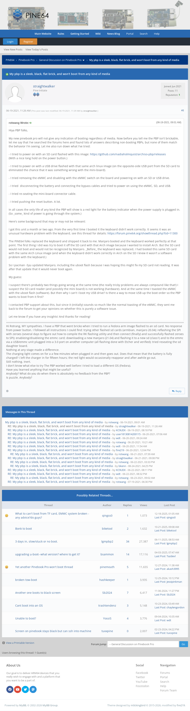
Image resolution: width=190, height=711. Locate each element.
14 (127, 554)
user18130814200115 (128, 434)
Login (10, 41)
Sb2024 (107, 593)
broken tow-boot (26, 580)
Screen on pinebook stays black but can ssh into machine (53, 631)
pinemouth (107, 567)
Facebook (142, 673)
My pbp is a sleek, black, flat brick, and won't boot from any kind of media (54, 422)
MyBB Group (50, 705)
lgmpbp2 (107, 541)
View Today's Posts (37, 49)
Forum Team (168, 690)
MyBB (22, 705)
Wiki (98, 33)
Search (144, 33)
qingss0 (107, 515)
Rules (61, 33)
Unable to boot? (25, 618)
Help (157, 33)
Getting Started (79, 33)
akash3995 (173, 569)
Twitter (140, 677)
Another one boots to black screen (38, 593)
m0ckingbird (138, 705)
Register (28, 41)
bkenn (122, 466)
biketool (107, 528)
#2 (182, 110)
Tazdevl (171, 556)
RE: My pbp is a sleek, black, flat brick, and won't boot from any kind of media (59, 430)
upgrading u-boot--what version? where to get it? (47, 554)
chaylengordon (175, 607)
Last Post (160, 517)
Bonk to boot (23, 528)
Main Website (43, 33)
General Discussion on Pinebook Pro (60, 60)
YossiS (107, 618)
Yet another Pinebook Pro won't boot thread (44, 567)
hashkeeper (107, 580)
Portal (129, 33)
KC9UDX (121, 430)
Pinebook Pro (27, 60)
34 (127, 541)
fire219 (120, 450)
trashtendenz (107, 605)
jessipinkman (174, 581)
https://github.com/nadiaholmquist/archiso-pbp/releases (128, 154)
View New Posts (13, 49)
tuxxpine (107, 631)
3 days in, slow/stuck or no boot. (36, 541)
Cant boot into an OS (29, 605)
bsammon (107, 554)
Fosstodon (142, 686)
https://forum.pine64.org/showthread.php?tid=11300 (142, 233)
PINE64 (10, 60)
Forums (165, 673)
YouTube (141, 682)
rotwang (113, 422)
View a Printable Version (20, 643)
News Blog (113, 33)
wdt (118, 438)
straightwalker (44, 86)
